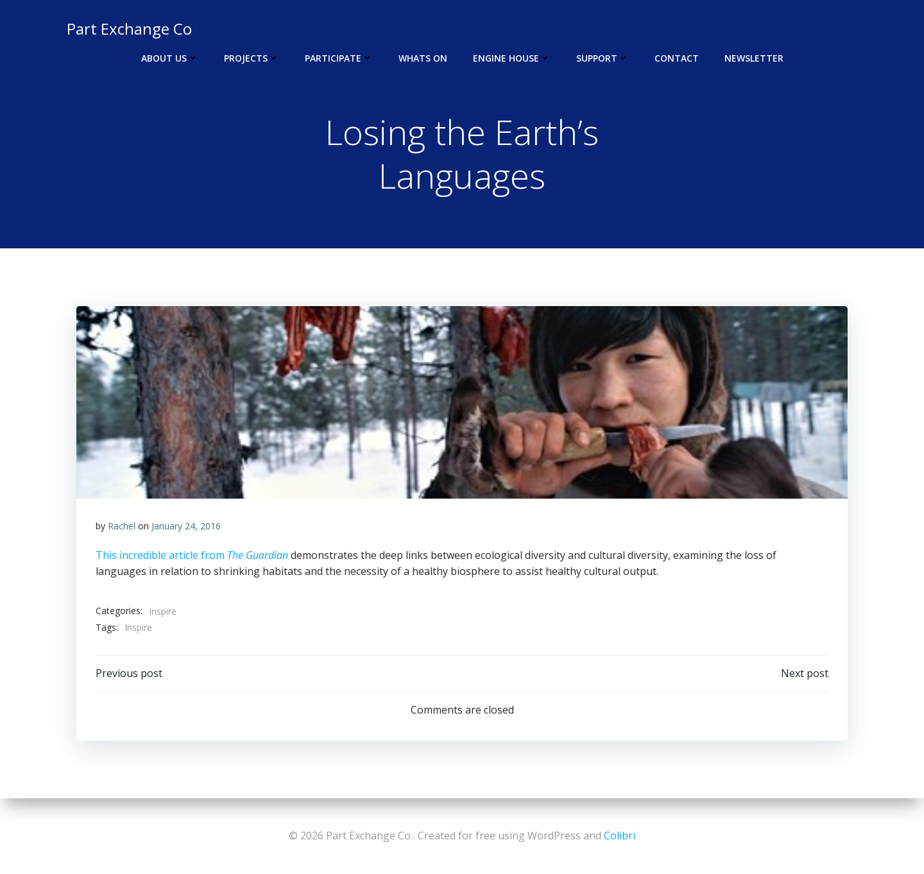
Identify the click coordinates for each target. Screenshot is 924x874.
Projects (251, 58)
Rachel (121, 526)
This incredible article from (161, 555)
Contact (676, 58)
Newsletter (753, 58)
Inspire (162, 611)
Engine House (512, 58)
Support (602, 58)
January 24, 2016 (186, 526)
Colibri (619, 835)
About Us (169, 58)
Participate (339, 58)
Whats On (422, 58)
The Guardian (257, 555)
